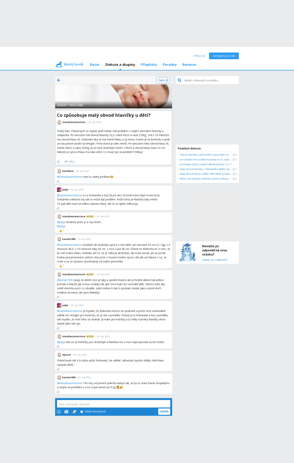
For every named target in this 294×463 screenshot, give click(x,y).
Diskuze (62, 104)
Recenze (189, 64)
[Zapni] (163, 80)
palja (62, 222)
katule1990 (66, 280)
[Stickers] (74, 411)
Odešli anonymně (93, 411)
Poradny (170, 64)
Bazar (95, 64)
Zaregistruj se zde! (224, 56)
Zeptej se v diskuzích (214, 259)
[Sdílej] (69, 161)
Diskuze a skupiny (120, 64)
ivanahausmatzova (70, 176)
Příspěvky (149, 64)
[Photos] (66, 411)
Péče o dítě (76, 104)
